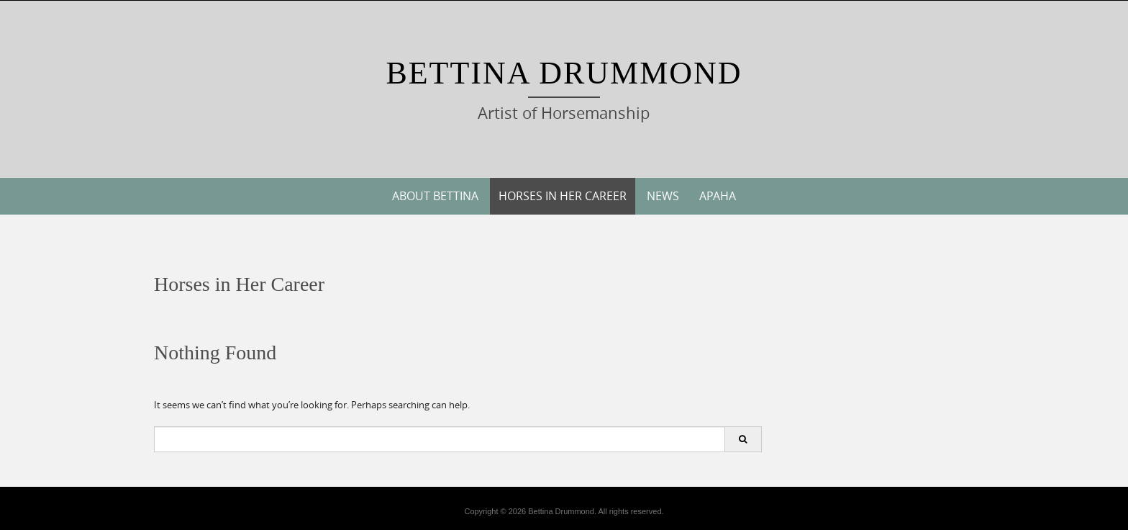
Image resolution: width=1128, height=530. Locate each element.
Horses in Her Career (563, 196)
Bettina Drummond (564, 73)
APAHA (717, 196)
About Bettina (435, 196)
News (663, 196)
